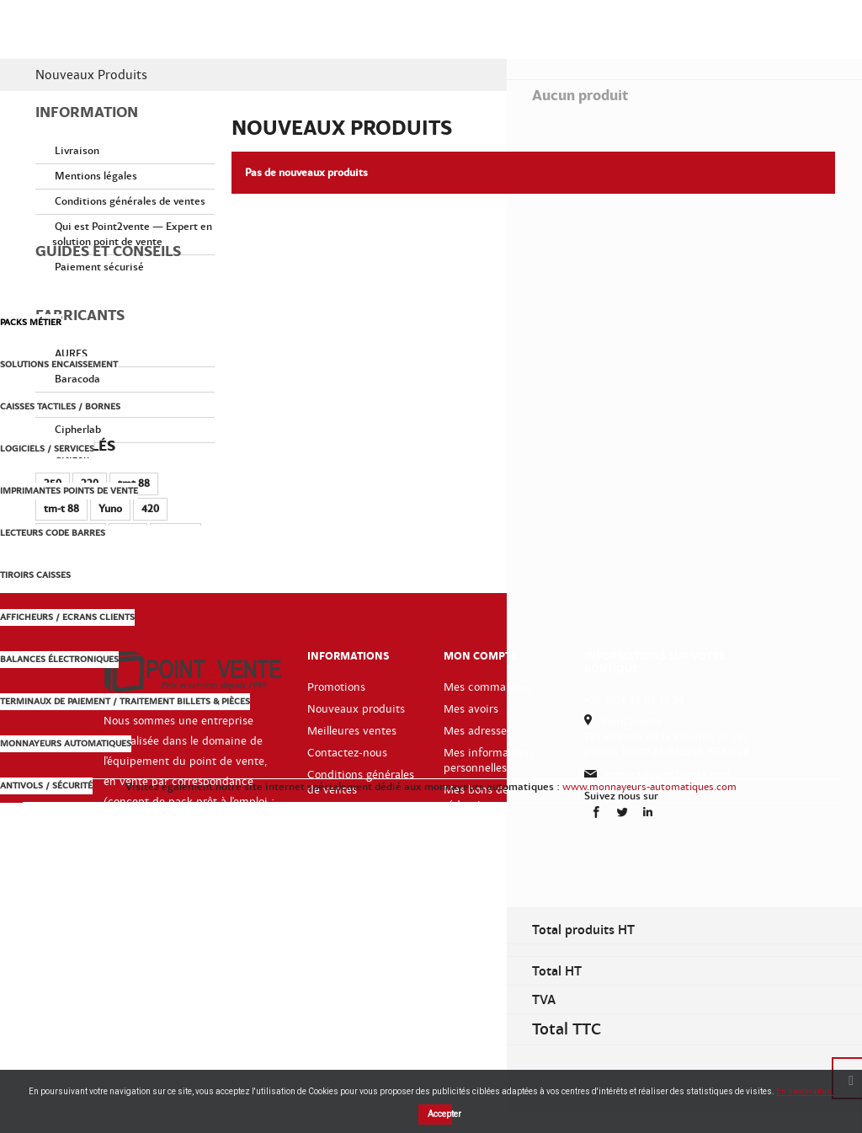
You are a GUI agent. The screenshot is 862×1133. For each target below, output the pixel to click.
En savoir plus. (805, 1091)
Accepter (440, 1114)
